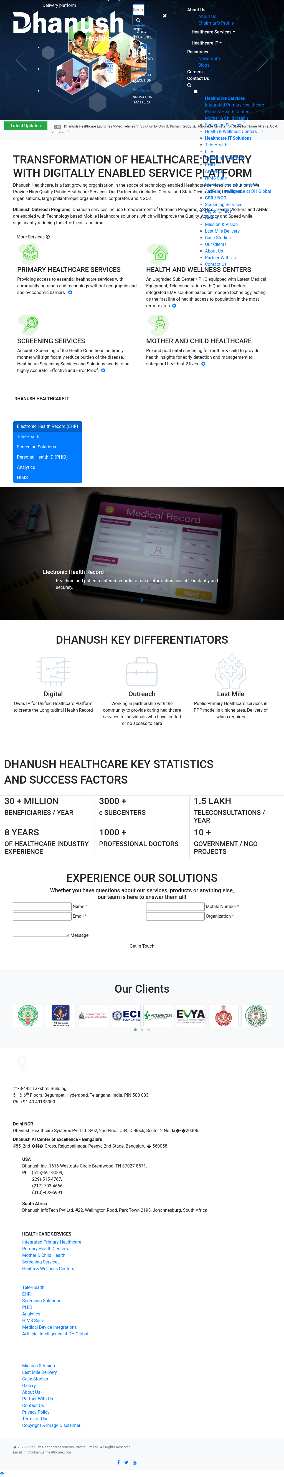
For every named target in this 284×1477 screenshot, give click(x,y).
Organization (220, 916)
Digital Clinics (218, 211)
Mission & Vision (221, 224)
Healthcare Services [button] (212, 32)
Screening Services (223, 125)
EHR (209, 151)
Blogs (203, 65)
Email (80, 916)
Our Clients (216, 244)
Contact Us (198, 78)
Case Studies (218, 237)
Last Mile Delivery (222, 231)
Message (79, 935)
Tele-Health (216, 144)
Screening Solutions (224, 158)
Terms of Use (35, 1418)
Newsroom (209, 58)
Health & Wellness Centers (231, 131)
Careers (195, 71)
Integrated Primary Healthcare (234, 105)
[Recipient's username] (138, 9)
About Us (196, 9)
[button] (135, 1030)
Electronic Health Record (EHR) (47, 426)
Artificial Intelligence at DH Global (238, 191)
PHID (210, 164)
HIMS (22, 477)
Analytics (214, 171)
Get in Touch (142, 946)
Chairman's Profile (216, 23)
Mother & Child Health (226, 118)
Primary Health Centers (228, 111)
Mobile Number (222, 906)
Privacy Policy (36, 1412)
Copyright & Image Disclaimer (51, 1425)
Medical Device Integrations (232, 184)
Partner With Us (220, 257)
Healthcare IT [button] (205, 43)
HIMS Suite (216, 178)
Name (80, 906)
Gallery (29, 1385)
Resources (197, 51)
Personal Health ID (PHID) (42, 457)
